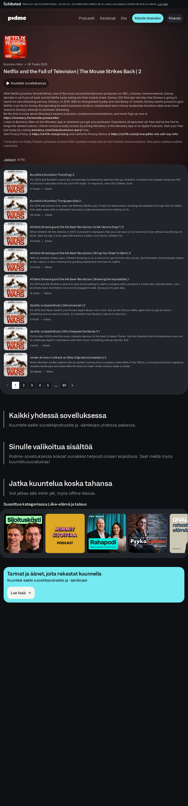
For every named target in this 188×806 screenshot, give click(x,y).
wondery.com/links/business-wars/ (57, 130)
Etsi (124, 18)
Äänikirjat (108, 18)
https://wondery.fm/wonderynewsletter (31, 118)
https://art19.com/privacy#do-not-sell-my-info (144, 134)
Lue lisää (163, 4)
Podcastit (86, 18)
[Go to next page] (72, 385)
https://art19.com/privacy (50, 134)
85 (64, 385)
